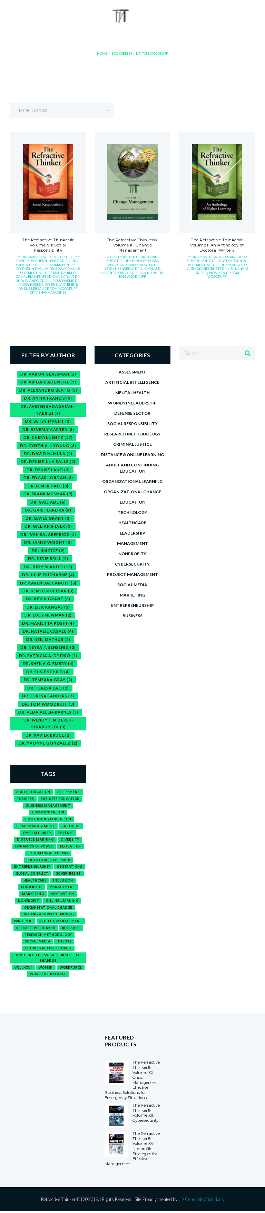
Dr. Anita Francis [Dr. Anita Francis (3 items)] (48, 398)
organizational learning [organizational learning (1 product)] (48, 915)
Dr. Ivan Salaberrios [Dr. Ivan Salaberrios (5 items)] (48, 534)
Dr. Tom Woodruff (61, 289)
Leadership (132, 533)
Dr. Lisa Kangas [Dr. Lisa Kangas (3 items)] (48, 607)
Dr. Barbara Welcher (40, 257)
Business (132, 615)
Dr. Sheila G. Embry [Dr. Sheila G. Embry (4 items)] (48, 664)
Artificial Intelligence (132, 382)
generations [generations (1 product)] (69, 867)
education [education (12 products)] (70, 847)
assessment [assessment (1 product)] (68, 792)
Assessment (132, 372)
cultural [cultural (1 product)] (70, 827)
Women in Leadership (132, 402)
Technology (132, 512)
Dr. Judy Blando (131, 261)
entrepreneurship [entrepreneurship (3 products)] (32, 867)
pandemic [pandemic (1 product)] (23, 922)
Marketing (132, 595)
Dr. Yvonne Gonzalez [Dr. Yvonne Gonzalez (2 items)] (48, 743)
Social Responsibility (132, 423)
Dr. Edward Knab (64, 269)
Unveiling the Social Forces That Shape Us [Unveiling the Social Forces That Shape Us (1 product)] (48, 958)
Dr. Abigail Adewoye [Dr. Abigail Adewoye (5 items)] (48, 382)
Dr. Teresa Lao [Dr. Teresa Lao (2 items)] (48, 688)
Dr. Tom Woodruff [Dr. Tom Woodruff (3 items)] (48, 704)
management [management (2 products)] (62, 888)
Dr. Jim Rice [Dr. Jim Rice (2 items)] (48, 550)
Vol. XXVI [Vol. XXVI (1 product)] (23, 968)
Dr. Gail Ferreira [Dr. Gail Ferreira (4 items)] (48, 510)
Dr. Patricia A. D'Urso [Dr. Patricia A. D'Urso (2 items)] (48, 656)
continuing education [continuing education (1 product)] (48, 820)
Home (103, 53)
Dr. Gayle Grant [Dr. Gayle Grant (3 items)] (48, 518)
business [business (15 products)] (25, 799)
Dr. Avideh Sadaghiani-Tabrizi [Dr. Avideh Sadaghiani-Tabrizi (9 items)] (48, 409)
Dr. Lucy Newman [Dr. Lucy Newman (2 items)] (48, 615)
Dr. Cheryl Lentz (44, 261)
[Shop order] (67, 110)
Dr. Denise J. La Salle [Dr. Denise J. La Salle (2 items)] (48, 462)
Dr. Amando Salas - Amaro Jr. (217, 257)
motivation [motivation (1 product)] (62, 895)
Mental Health (132, 392)
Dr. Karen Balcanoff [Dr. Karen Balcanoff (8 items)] (48, 583)
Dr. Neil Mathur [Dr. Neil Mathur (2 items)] (48, 639)
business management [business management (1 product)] (48, 806)
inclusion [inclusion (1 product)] (63, 881)
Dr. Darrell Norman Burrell (54, 265)
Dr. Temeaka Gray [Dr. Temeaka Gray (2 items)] (48, 680)
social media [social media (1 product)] (37, 942)
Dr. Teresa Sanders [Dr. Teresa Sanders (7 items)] (48, 696)
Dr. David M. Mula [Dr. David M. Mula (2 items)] (48, 453)
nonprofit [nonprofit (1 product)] (28, 902)
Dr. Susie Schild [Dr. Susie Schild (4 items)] (48, 672)
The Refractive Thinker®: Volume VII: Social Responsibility (48, 245)
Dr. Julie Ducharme (57, 281)
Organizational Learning (132, 481)
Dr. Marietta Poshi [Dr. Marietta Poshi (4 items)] (48, 623)
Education (132, 502)
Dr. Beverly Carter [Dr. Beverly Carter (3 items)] (48, 429)
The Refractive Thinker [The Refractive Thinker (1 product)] (48, 949)
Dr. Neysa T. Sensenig (131, 267)
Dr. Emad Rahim (59, 273)
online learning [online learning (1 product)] (62, 902)
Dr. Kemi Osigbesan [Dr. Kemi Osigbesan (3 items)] (48, 591)
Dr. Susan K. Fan (144, 273)
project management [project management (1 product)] (60, 922)
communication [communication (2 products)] (48, 813)
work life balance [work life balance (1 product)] (48, 975)
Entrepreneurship (132, 605)
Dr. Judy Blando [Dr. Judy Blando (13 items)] (48, 567)
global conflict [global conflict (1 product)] (32, 874)
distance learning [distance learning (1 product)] (35, 840)
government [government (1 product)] (68, 874)
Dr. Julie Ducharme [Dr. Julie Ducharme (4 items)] (48, 575)
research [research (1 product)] (71, 929)
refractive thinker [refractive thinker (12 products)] (35, 929)
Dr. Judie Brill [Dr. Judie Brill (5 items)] (48, 559)
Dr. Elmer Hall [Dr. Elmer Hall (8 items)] (48, 486)
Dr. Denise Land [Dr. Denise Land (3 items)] (48, 469)
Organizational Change (132, 491)
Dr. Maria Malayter (137, 265)
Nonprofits (132, 553)
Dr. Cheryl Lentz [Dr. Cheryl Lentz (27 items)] (48, 437)
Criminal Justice (132, 444)
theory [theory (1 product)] (64, 942)
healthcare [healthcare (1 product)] (35, 881)
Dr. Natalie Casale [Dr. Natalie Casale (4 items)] (48, 632)
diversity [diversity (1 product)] (70, 840)
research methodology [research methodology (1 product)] (48, 936)
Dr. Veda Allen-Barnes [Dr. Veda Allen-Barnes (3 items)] (48, 712)
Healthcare (132, 522)
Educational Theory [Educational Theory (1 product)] (48, 854)
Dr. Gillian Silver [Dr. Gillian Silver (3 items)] (48, 526)
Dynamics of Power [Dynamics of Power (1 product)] (34, 847)
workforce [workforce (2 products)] (71, 968)
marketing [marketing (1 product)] (33, 895)
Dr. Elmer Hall (31, 273)
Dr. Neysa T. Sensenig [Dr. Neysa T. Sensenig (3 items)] (48, 648)
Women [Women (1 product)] (46, 968)
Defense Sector (132, 413)
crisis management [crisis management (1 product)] (35, 827)
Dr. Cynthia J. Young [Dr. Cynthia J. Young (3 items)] (48, 445)
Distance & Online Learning (132, 454)
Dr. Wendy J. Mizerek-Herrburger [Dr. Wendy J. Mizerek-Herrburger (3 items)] (48, 724)
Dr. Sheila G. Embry (61, 284)
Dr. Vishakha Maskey (48, 292)
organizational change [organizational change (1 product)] (48, 908)
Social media (132, 584)
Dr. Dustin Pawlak (32, 269)
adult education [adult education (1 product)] (33, 792)
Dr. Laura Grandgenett (217, 267)
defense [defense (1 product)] (66, 833)
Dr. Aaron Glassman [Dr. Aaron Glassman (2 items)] (48, 374)
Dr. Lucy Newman (210, 273)
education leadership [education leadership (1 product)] (48, 861)
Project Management (132, 574)
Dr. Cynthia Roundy (229, 261)
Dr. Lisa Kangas (235, 269)
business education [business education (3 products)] (60, 799)
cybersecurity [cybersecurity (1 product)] (37, 833)
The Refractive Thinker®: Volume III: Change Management (132, 245)
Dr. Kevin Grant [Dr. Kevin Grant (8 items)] (48, 599)
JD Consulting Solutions (201, 1200)
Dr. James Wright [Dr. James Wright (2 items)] (48, 542)
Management (132, 543)
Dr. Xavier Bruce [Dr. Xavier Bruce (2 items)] (48, 736)
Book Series (121, 53)
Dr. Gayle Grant (61, 277)
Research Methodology (132, 433)
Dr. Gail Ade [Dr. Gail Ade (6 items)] (48, 502)
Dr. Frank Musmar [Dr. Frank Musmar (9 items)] (48, 494)
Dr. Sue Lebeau (31, 289)
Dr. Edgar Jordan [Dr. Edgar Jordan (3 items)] (48, 478)
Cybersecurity (132, 564)
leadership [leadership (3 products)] (31, 888)
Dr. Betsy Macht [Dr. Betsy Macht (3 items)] (48, 421)
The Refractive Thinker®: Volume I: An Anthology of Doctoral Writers (217, 245)
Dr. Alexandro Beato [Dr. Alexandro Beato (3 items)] (48, 390)
